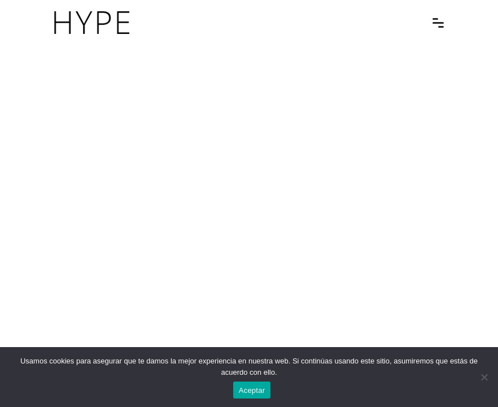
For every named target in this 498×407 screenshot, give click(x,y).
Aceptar (252, 390)
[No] (484, 377)
